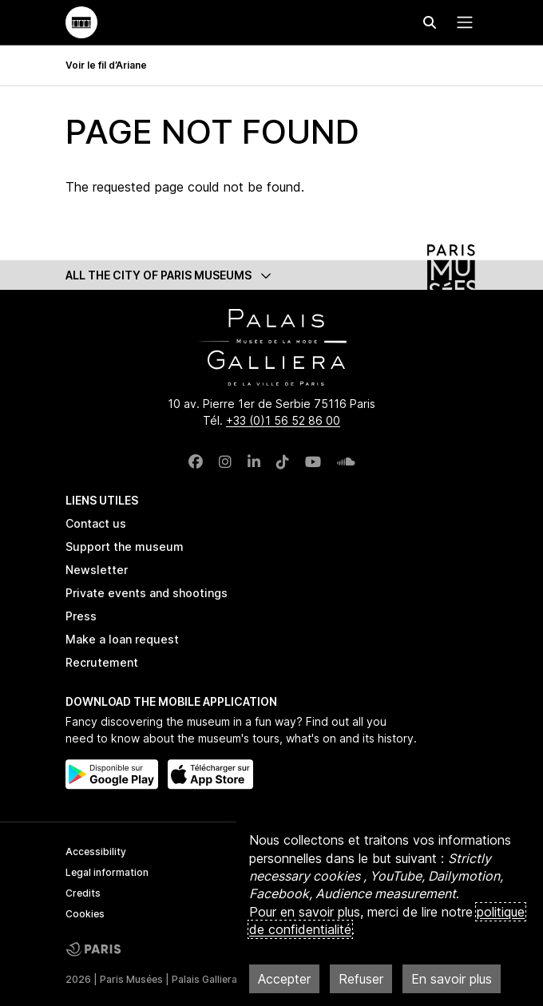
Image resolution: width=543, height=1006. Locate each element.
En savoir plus (451, 979)
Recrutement (101, 662)
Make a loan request (122, 639)
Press (81, 616)
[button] (271, 275)
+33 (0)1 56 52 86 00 (283, 420)
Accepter (284, 979)
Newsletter (96, 569)
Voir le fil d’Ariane (106, 65)
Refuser (361, 979)
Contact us (95, 523)
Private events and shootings (146, 593)
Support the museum (124, 546)
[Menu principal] (462, 22)
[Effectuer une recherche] (430, 22)
